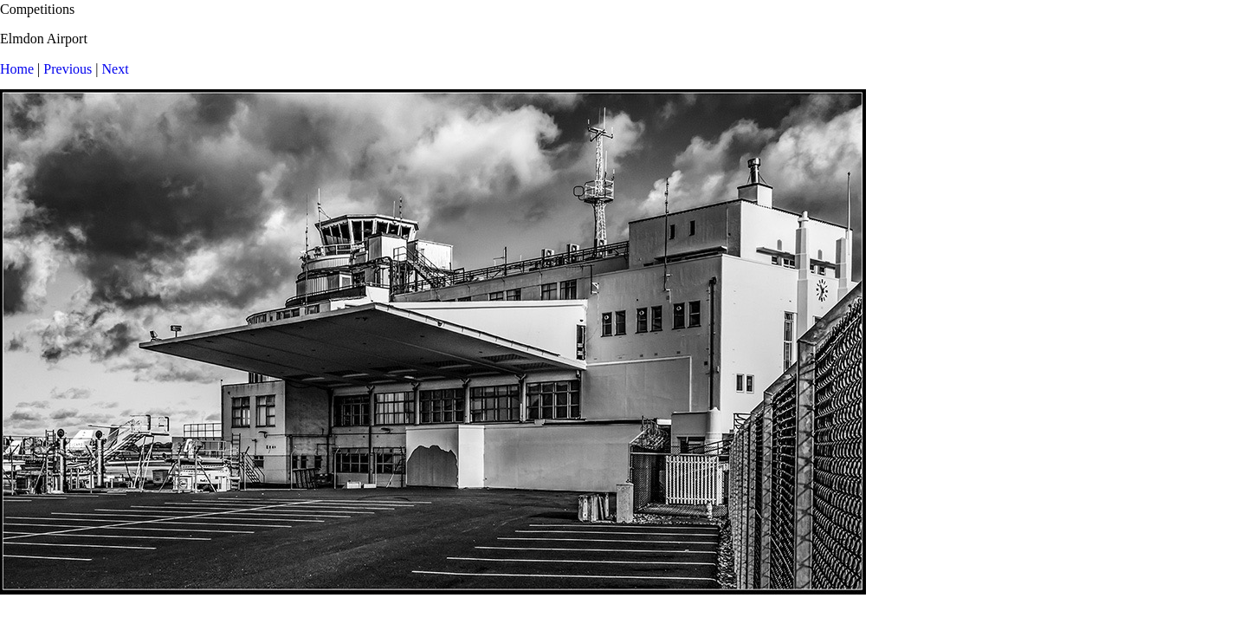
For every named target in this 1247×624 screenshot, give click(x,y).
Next (115, 69)
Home (17, 69)
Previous (67, 69)
